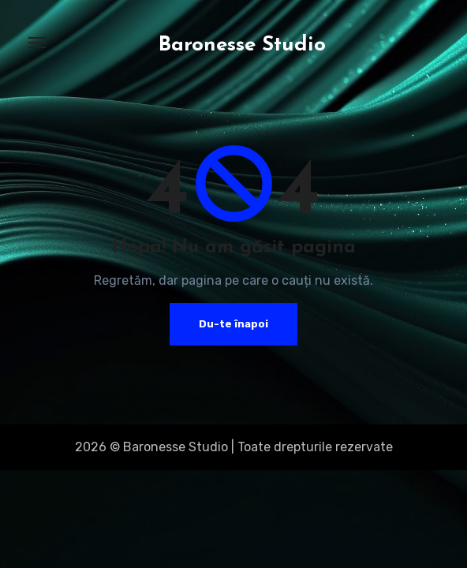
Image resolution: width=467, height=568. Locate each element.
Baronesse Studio (242, 45)
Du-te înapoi (233, 324)
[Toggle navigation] (37, 42)
